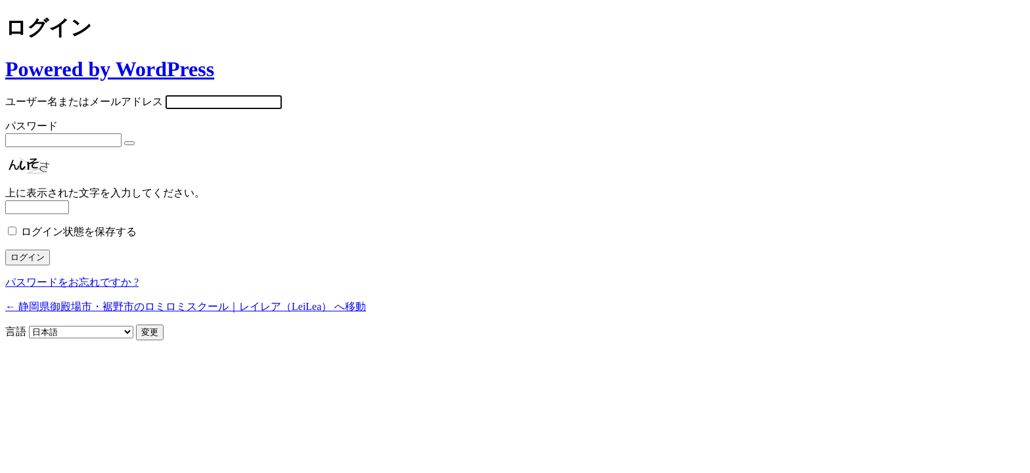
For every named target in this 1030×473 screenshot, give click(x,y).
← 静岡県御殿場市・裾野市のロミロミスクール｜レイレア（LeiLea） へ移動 (185, 306)
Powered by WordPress (109, 69)
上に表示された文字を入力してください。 (105, 192)
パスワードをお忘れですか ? (72, 282)
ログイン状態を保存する (79, 231)
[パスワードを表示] (129, 143)
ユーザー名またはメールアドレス (84, 101)
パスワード (31, 125)
